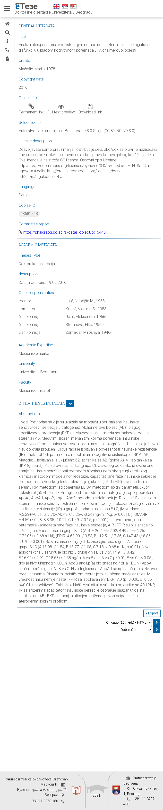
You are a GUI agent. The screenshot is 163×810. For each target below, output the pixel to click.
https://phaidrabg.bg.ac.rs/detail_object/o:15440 (62, 232)
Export (152, 613)
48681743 (29, 213)
